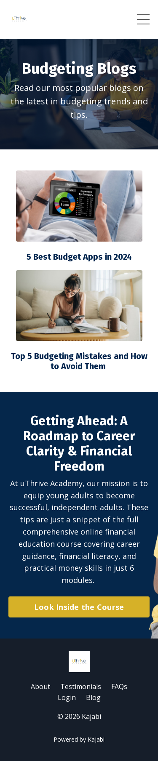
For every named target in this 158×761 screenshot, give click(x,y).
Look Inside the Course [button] (79, 607)
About (40, 686)
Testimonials (80, 686)
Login (67, 697)
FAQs (119, 686)
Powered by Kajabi (79, 739)
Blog (93, 697)
